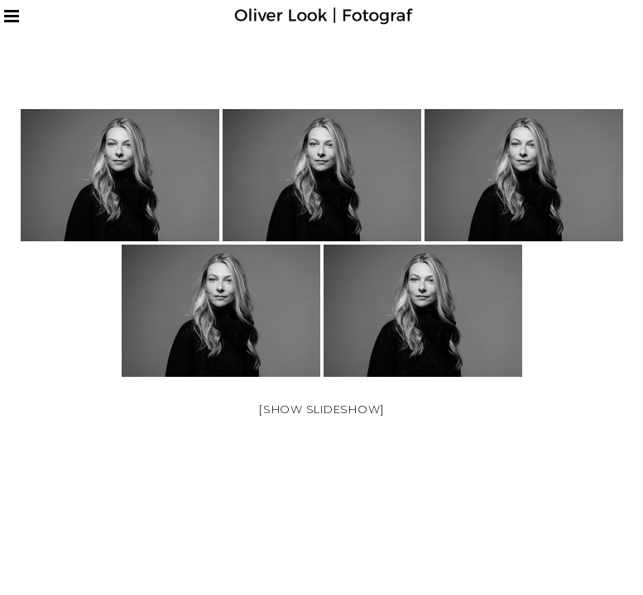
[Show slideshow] (321, 409)
